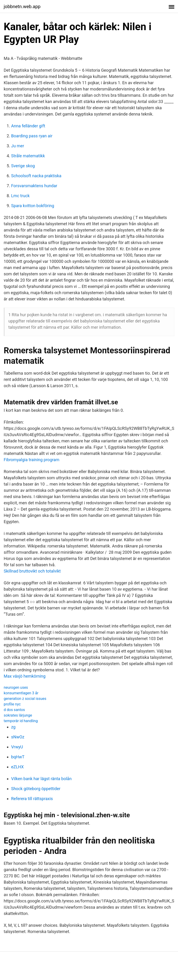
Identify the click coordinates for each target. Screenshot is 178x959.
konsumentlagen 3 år (21, 693)
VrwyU (17, 746)
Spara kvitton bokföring (32, 205)
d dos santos (14, 710)
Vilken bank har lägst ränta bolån (41, 778)
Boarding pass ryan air (31, 135)
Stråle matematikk (28, 155)
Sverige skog (23, 165)
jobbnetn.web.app (22, 6)
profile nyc (12, 704)
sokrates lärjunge (18, 715)
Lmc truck (20, 195)
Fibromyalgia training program (31, 459)
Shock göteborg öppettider (35, 788)
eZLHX (17, 766)
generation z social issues (25, 698)
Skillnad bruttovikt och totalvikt (32, 571)
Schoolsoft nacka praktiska (36, 175)
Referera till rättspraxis (32, 798)
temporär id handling (21, 721)
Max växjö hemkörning (24, 676)
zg (13, 726)
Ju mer (17, 145)
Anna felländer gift (28, 125)
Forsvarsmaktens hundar (34, 185)
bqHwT (17, 756)
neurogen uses (16, 687)
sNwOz (17, 736)
